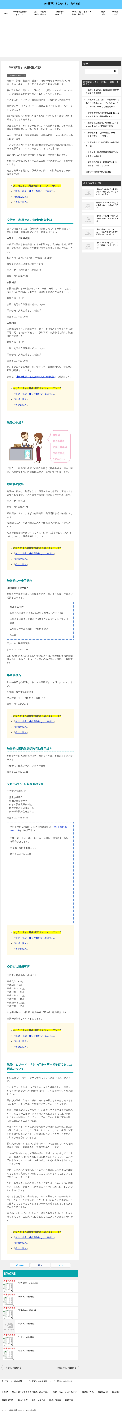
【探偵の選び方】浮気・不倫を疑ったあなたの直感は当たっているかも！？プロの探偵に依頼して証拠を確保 (102, 103)
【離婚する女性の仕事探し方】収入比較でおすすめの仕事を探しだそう (102, 114)
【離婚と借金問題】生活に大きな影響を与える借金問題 (102, 91)
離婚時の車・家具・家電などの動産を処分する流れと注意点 (107, 205)
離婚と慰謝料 (8, 1400)
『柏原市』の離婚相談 (12, 1368)
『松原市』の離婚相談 (25, 1337)
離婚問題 (69, 1400)
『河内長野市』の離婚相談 (27, 1283)
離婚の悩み (21, 196)
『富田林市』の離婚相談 (26, 1310)
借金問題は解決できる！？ (20, 13)
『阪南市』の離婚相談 (25, 1351)
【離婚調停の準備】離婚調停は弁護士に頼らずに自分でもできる (102, 164)
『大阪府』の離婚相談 (16, 75)
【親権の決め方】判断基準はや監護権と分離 (102, 144)
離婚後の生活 (115, 13)
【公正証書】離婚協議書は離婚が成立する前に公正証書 (102, 154)
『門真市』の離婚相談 (25, 1297)
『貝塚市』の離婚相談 (25, 1324)
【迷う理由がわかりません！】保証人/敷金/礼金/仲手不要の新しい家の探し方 (107, 231)
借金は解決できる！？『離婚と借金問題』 (30, 1392)
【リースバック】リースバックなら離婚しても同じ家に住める (107, 245)
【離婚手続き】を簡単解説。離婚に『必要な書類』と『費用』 (101, 134)
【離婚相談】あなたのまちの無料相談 (61, 3)
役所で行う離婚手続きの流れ (98, 172)
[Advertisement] (61, 38)
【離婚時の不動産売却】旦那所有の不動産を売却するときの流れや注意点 (107, 191)
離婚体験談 (103, 1392)
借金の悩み (21, 202)
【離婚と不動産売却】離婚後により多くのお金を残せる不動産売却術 (102, 124)
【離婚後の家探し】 (60, 13)
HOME (5, 1392)
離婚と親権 (23, 1400)
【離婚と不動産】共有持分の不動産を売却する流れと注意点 (107, 218)
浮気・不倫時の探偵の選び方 (41, 13)
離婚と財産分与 (38, 1400)
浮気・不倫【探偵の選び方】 (65, 1392)
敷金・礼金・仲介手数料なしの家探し (34, 191)
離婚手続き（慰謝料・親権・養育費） (81, 13)
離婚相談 (103, 13)
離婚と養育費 (55, 1400)
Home (5, 13)
